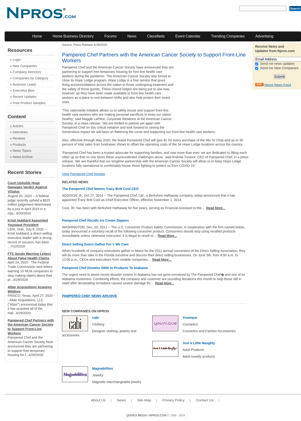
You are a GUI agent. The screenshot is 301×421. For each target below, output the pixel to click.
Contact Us (204, 400)
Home (37, 36)
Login (17, 60)
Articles (18, 126)
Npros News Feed (277, 85)
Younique (189, 317)
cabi (95, 317)
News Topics (22, 150)
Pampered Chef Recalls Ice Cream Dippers (95, 220)
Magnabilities (102, 368)
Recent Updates (25, 97)
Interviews (20, 132)
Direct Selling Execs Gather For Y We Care (95, 244)
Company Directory (27, 72)
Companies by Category (30, 78)
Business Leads (24, 84)
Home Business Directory (73, 36)
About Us (98, 400)
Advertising (264, 36)
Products (19, 144)
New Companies (25, 66)
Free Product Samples (29, 103)
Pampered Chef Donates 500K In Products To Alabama (104, 268)
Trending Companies (228, 36)
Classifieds (156, 36)
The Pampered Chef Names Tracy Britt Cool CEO (100, 189)
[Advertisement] (217, 94)
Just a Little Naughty (198, 343)
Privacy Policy (173, 400)
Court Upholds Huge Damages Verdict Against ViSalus (27, 187)
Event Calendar (187, 36)
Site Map (144, 400)
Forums (110, 36)
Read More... (215, 208)
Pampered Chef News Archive (89, 296)
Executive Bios (23, 90)
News (131, 36)
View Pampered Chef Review (83, 174)
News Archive (23, 157)
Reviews (19, 138)
